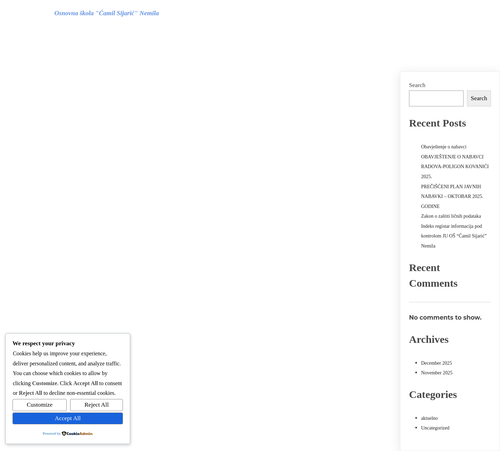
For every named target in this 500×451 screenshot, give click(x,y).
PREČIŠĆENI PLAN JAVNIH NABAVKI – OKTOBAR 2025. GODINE (452, 196)
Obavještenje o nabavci (444, 146)
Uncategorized (435, 428)
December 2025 (436, 363)
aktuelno (429, 418)
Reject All (96, 404)
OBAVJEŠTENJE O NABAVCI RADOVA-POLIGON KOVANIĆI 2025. (455, 166)
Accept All (68, 418)
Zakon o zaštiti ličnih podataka (451, 216)
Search (417, 85)
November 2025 (437, 372)
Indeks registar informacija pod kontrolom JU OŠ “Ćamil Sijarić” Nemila (454, 236)
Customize (39, 404)
